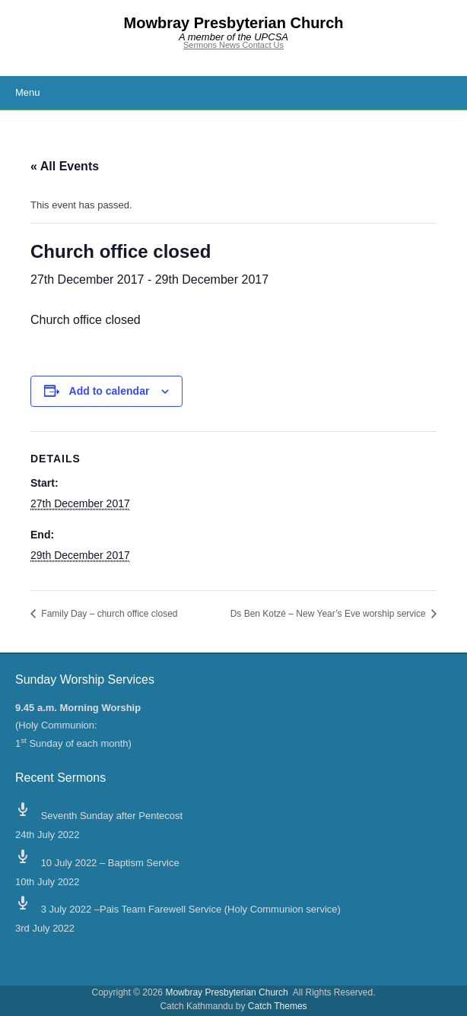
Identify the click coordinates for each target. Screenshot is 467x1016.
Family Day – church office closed (108, 613)
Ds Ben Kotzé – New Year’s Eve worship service (329, 613)
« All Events (64, 166)
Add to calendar (109, 391)
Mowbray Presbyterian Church (234, 22)
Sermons (201, 44)
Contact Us (263, 44)
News (231, 44)
